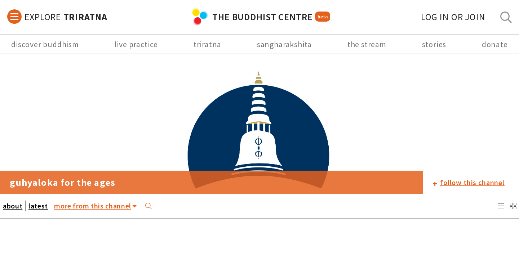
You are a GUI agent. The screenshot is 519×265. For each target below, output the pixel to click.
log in (453, 17)
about (12, 205)
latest (38, 205)
